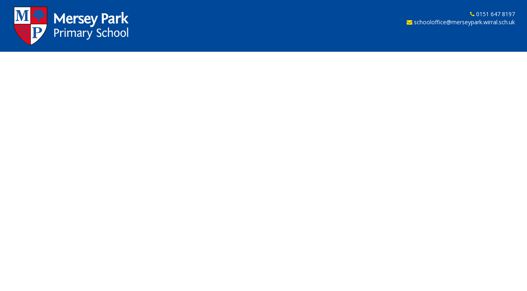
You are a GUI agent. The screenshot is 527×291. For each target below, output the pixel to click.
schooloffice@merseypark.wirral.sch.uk (464, 23)
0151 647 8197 (495, 14)
